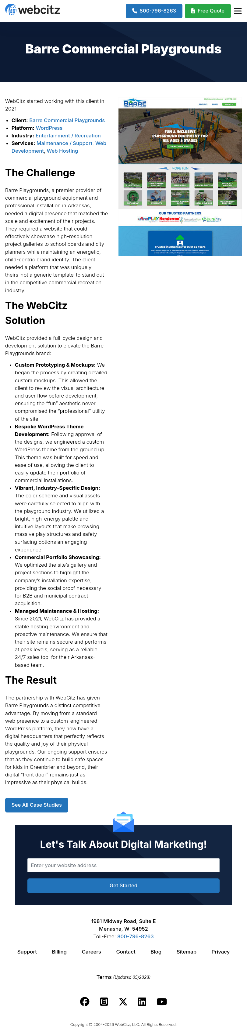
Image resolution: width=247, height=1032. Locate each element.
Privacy (221, 952)
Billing (59, 952)
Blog (155, 952)
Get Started (123, 885)
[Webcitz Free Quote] (208, 11)
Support (27, 952)
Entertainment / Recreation (68, 136)
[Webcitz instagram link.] (104, 1002)
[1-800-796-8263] (154, 11)
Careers (91, 952)
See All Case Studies (37, 805)
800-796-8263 (135, 936)
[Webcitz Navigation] (237, 11)
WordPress (49, 128)
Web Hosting (62, 151)
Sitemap (186, 952)
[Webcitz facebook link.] (85, 1002)
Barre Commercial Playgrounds (67, 120)
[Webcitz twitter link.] (123, 1002)
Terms (124, 977)
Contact (125, 952)
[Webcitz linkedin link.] (142, 1002)
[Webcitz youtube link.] (162, 1002)
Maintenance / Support (64, 143)
